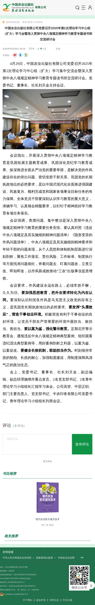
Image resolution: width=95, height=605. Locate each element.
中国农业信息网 (66, 557)
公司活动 (38, 22)
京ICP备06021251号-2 (15, 582)
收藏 (58, 48)
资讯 (30, 22)
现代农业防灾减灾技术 (48, 519)
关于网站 (27, 600)
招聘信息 (54, 600)
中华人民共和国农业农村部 (17, 557)
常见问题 (67, 600)
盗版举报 (41, 600)
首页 (24, 22)
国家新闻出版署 (44, 557)
